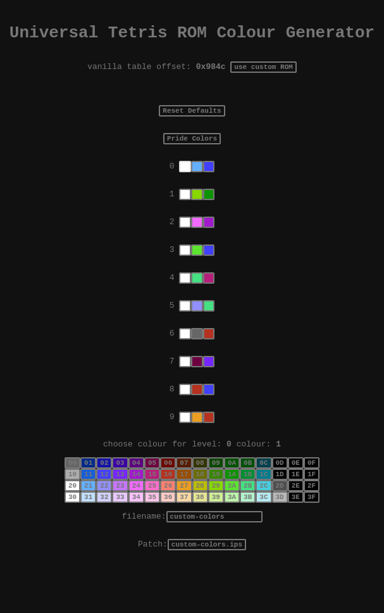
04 (136, 494)
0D (280, 494)
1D (280, 507)
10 (72, 507)
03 (120, 494)
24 (136, 521)
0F (311, 494)
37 (184, 534)
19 (216, 507)
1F (311, 507)
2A (232, 521)
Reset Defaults (192, 117)
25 (152, 521)
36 (168, 534)
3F (311, 534)
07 (184, 494)
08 (200, 494)
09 (216, 494)
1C (263, 507)
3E (296, 534)
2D (280, 521)
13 (120, 507)
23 (120, 521)
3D (280, 534)
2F (311, 521)
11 (88, 507)
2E (296, 521)
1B (248, 507)
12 (104, 507)
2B (248, 521)
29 (216, 521)
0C (263, 494)
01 (88, 494)
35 (152, 534)
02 (104, 494)
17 (184, 507)
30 (72, 534)
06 (168, 494)
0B (248, 494)
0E (296, 494)
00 (72, 494)
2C (263, 521)
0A (232, 494)
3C (263, 534)
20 (72, 521)
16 (168, 507)
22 (104, 521)
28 (200, 521)
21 (88, 521)
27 (184, 521)
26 (168, 521)
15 (152, 507)
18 (200, 507)
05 (152, 494)
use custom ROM (263, 72)
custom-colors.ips (206, 585)
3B (248, 534)
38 (200, 534)
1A (232, 507)
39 (216, 534)
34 (136, 534)
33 (120, 534)
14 (136, 507)
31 (88, 534)
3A (232, 534)
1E (296, 507)
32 (104, 534)
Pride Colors (192, 147)
